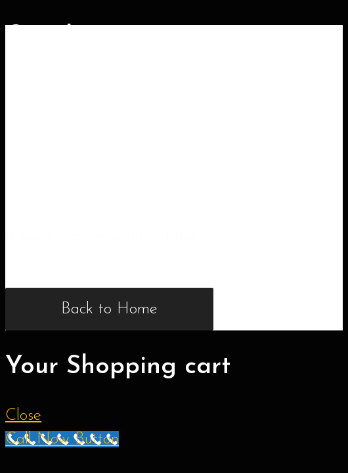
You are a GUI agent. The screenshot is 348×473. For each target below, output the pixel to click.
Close (23, 415)
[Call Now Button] (62, 439)
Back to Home (109, 309)
